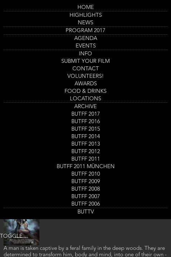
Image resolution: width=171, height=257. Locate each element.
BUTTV (85, 212)
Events (86, 46)
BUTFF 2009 (85, 182)
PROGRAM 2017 (85, 31)
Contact (85, 69)
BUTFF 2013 (85, 144)
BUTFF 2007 (85, 197)
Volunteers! (85, 76)
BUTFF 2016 (85, 122)
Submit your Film (85, 61)
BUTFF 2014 (85, 137)
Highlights (86, 15)
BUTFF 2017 (85, 114)
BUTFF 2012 (85, 152)
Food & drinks (85, 91)
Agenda (85, 38)
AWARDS (86, 84)
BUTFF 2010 (85, 174)
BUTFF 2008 (85, 189)
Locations (85, 99)
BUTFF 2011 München (86, 167)
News (85, 23)
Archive (85, 107)
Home (85, 7)
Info (85, 54)
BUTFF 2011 (85, 159)
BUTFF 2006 (85, 204)
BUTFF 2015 (85, 129)
